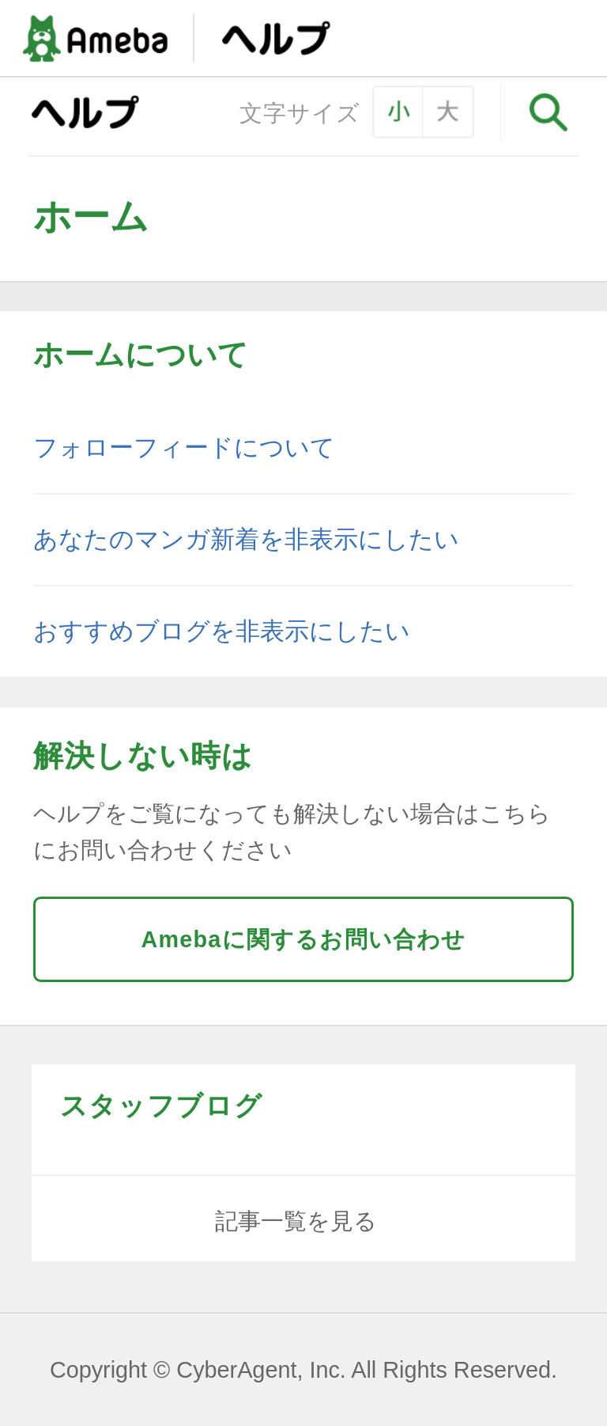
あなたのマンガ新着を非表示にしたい (246, 539)
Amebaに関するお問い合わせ (303, 939)
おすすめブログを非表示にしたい (221, 631)
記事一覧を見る (296, 1221)
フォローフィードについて (184, 447)
